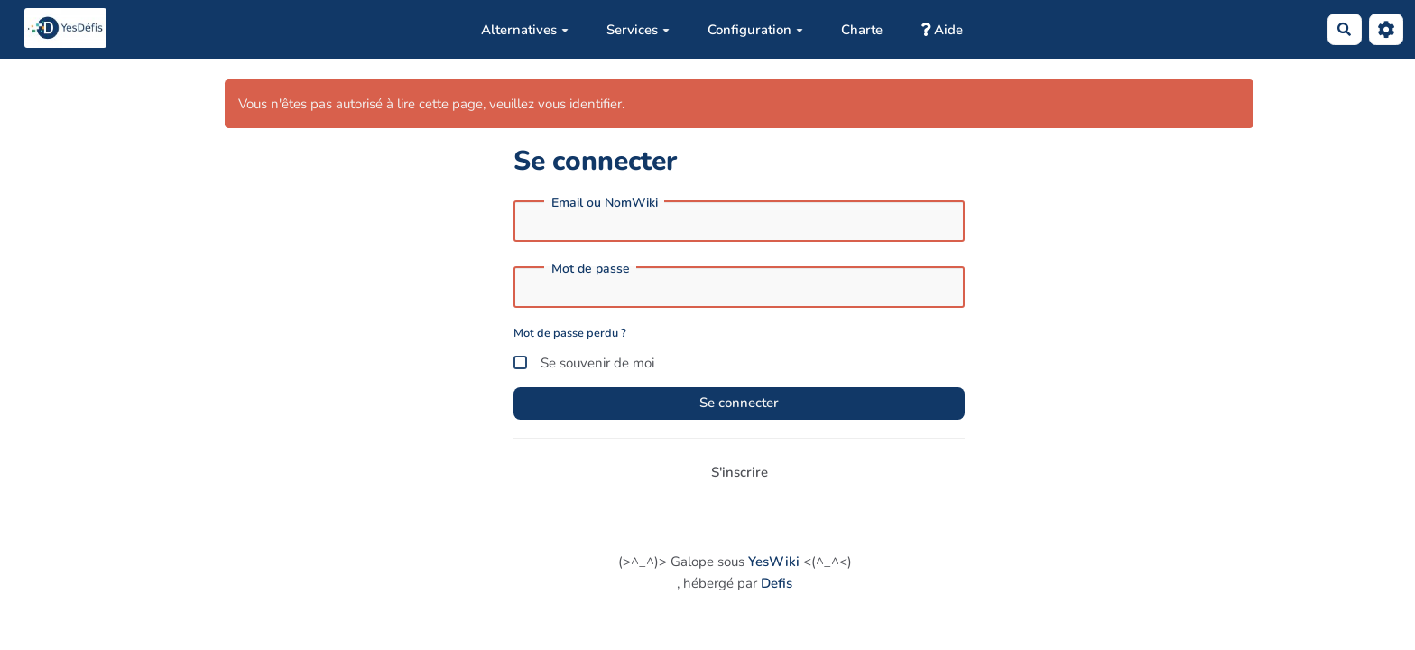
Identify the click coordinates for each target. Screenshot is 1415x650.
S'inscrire (739, 472)
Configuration (755, 30)
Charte (862, 30)
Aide (941, 30)
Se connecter (739, 403)
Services (638, 30)
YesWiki (774, 561)
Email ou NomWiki (604, 203)
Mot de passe (590, 269)
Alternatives (525, 30)
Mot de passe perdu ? (569, 333)
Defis (776, 583)
